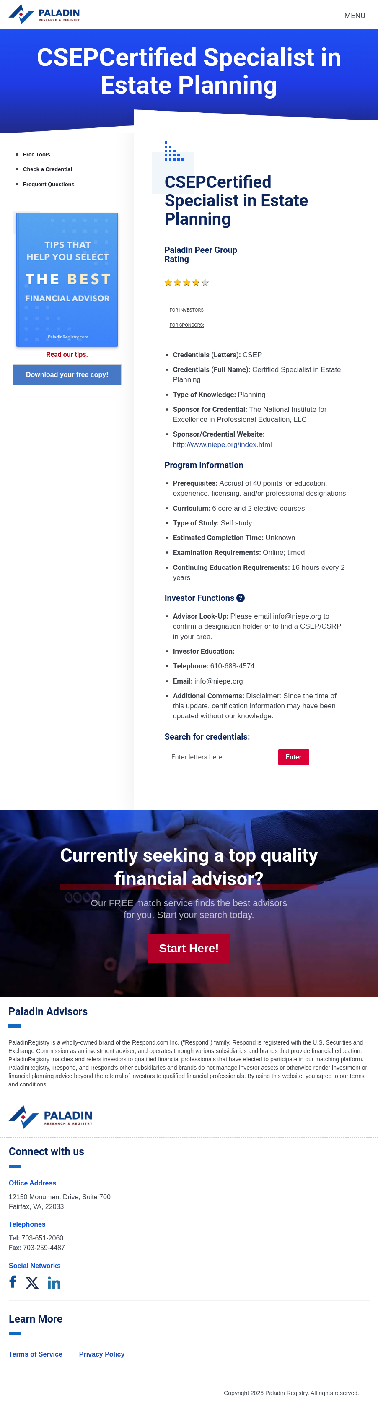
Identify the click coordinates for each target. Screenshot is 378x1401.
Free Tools (36, 154)
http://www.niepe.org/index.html (222, 445)
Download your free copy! (67, 374)
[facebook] (12, 1283)
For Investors (187, 310)
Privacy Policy (102, 1354)
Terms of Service (35, 1354)
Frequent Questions (49, 184)
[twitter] (32, 1283)
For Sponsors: (187, 325)
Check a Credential (47, 169)
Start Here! (189, 948)
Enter (294, 757)
